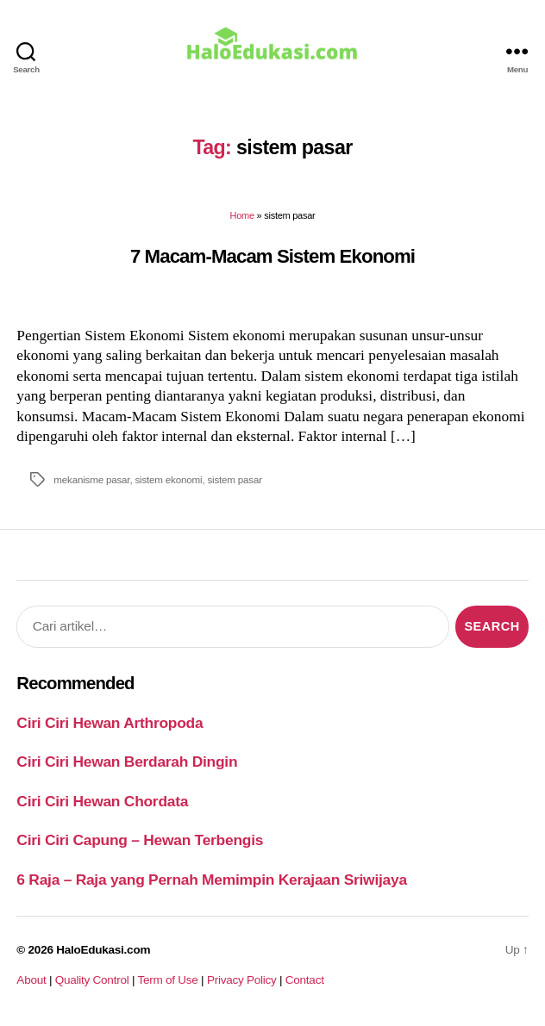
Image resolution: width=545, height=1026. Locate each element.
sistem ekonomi (168, 479)
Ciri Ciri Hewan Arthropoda (109, 722)
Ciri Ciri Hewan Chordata (102, 801)
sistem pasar (234, 479)
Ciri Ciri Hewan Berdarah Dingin (126, 761)
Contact (304, 979)
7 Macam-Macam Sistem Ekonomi (272, 256)
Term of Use (167, 979)
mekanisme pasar (91, 479)
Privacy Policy (242, 979)
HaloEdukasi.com (103, 949)
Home (242, 215)
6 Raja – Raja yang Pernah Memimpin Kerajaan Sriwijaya (211, 879)
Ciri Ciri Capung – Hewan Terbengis (139, 840)
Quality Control (92, 979)
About (31, 979)
